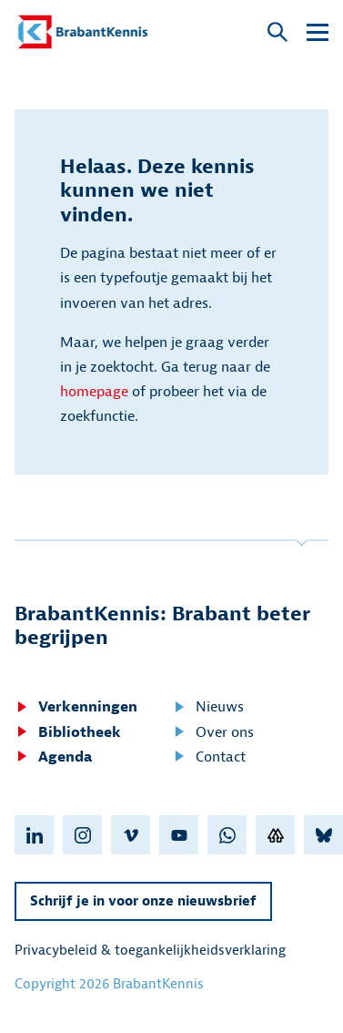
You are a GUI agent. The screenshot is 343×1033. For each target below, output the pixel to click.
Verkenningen (76, 707)
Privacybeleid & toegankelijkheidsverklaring (150, 950)
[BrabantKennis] (83, 32)
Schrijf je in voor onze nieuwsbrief (143, 901)
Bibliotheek (68, 732)
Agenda (53, 757)
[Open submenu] (317, 32)
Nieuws (208, 707)
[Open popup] (277, 33)
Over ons (213, 732)
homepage (94, 392)
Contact (209, 757)
